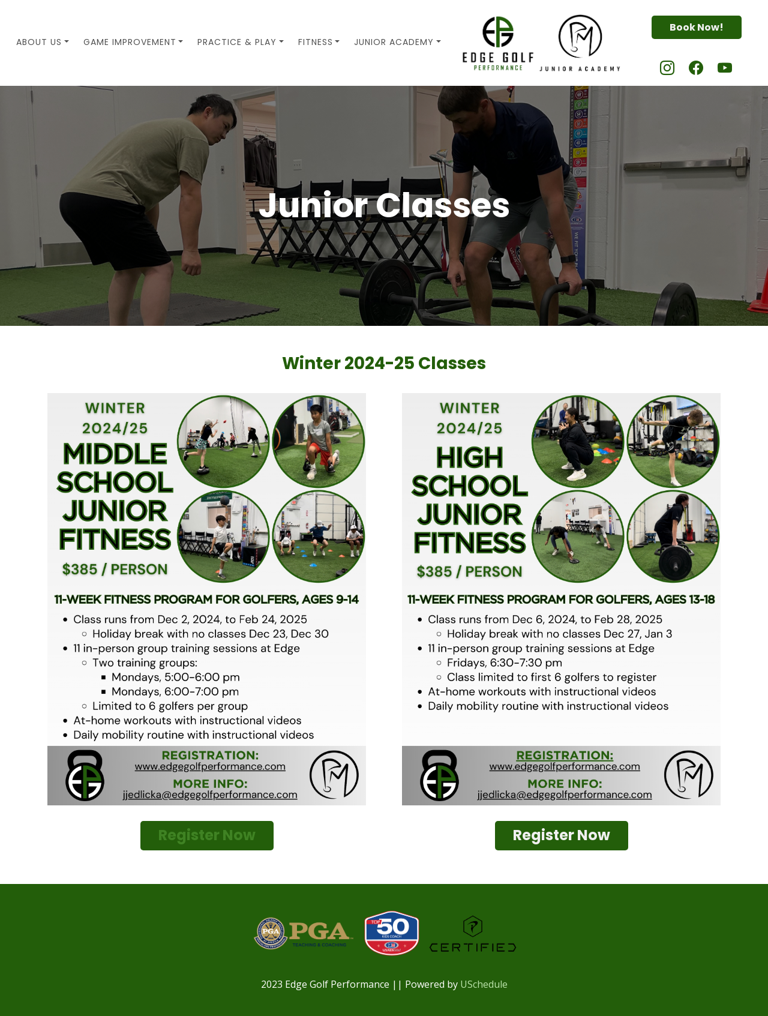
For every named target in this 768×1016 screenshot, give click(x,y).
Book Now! (697, 27)
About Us (39, 42)
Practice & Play (237, 42)
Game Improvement (129, 42)
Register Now (207, 835)
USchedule (484, 984)
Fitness (315, 42)
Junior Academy (394, 42)
